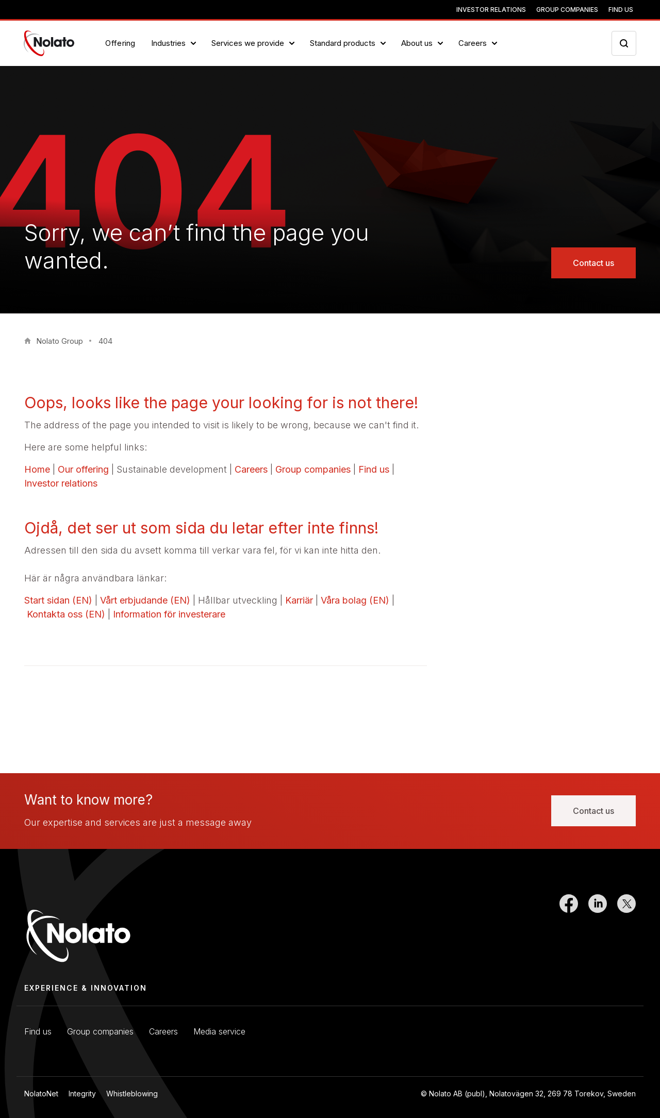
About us (417, 43)
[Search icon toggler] (624, 43)
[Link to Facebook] (568, 929)
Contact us (593, 263)
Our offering (83, 469)
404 (105, 341)
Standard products (342, 43)
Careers (472, 43)
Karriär (299, 600)
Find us (620, 9)
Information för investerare (169, 614)
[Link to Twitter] (626, 929)
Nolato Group (59, 341)
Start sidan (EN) (58, 600)
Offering (120, 43)
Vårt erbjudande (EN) (145, 600)
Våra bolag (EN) (355, 600)
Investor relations (491, 9)
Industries (168, 43)
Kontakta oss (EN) (66, 614)
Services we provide (247, 43)
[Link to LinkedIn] (597, 929)
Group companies (567, 9)
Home (37, 469)
